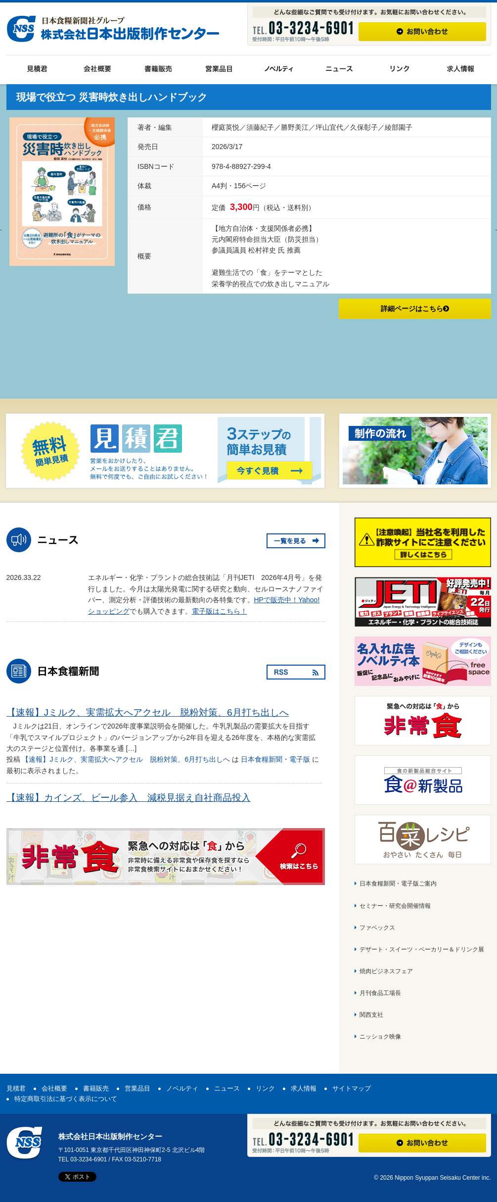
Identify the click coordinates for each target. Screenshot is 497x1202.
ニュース (227, 1088)
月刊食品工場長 (380, 993)
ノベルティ (182, 1088)
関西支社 (371, 1014)
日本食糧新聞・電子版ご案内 (398, 883)
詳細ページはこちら (415, 309)
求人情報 (303, 1088)
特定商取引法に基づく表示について (65, 1098)
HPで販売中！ (276, 600)
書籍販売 (96, 1088)
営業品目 (137, 1088)
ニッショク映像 (380, 1036)
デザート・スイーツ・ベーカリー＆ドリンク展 (422, 949)
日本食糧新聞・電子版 (275, 759)
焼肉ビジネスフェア (386, 971)
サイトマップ (351, 1088)
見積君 (16, 1088)
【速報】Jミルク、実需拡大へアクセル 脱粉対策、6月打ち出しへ (152, 712)
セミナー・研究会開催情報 (395, 905)
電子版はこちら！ (219, 611)
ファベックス (377, 927)
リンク (265, 1088)
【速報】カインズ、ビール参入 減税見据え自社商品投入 (133, 797)
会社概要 (54, 1088)
